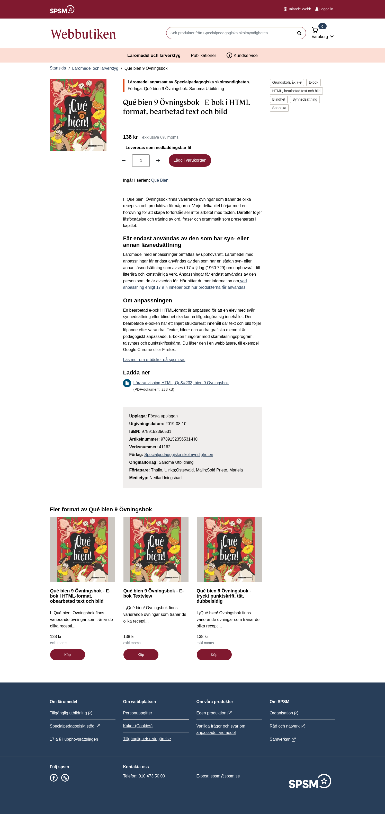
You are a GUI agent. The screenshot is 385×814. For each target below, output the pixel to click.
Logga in (324, 9)
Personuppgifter (137, 713)
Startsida (58, 68)
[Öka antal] (158, 160)
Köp (67, 655)
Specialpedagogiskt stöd (75, 726)
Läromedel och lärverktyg (154, 55)
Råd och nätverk (288, 726)
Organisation (285, 713)
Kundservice (242, 55)
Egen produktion (214, 713)
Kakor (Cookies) (138, 726)
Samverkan (283, 739)
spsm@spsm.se (225, 776)
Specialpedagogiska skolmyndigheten (178, 454)
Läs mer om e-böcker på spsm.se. (154, 359)
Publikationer (203, 55)
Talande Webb (297, 9)
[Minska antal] (123, 160)
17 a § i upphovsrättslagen (74, 739)
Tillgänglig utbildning (72, 713)
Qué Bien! (160, 180)
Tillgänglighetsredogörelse (147, 739)
